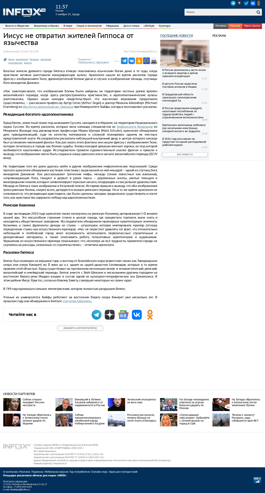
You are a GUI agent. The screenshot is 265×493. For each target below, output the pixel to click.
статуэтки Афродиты (76, 301)
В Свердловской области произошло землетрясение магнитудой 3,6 (179, 97)
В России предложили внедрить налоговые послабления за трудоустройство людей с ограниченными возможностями (182, 112)
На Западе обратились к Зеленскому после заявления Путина (246, 402)
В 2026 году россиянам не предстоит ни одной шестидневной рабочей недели (184, 142)
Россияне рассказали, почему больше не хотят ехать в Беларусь (141, 417)
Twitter (246, 3)
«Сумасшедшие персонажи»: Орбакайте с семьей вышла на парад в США (194, 419)
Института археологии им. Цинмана (48, 107)
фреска (27, 62)
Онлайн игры (99, 471)
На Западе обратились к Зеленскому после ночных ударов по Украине (37, 419)
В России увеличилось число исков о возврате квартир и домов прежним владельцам (184, 73)
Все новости (185, 154)
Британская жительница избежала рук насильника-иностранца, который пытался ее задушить (183, 128)
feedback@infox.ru (20, 489)
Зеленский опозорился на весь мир (141, 401)
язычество (45, 59)
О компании (10, 471)
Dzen (239, 3)
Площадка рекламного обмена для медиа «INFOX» (35, 475)
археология (22, 59)
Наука (11, 59)
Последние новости (176, 36)
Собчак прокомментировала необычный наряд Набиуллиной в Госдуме (90, 419)
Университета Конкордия (135, 127)
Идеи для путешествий (123, 471)
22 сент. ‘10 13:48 (29, 51)
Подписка (37, 471)
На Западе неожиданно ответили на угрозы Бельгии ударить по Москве (194, 404)
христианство (15, 62)
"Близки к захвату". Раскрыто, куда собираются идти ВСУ (245, 417)
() (80, 328)
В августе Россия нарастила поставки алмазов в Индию (179, 85)
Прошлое (34, 59)
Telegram (233, 3)
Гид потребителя (79, 471)
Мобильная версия (56, 471)
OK (259, 3)
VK (252, 3)
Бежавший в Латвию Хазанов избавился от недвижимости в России (90, 402)
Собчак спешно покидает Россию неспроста (33, 402)
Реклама (24, 471)
